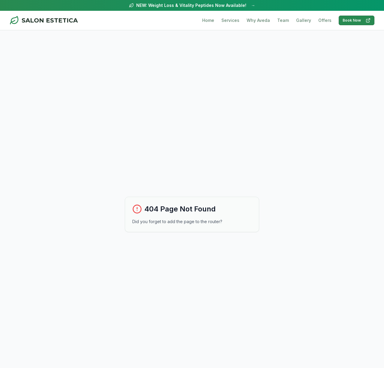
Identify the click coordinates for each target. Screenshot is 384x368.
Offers (325, 20)
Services (230, 20)
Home (208, 20)
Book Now (356, 20)
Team (283, 20)
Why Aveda (258, 20)
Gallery (303, 20)
